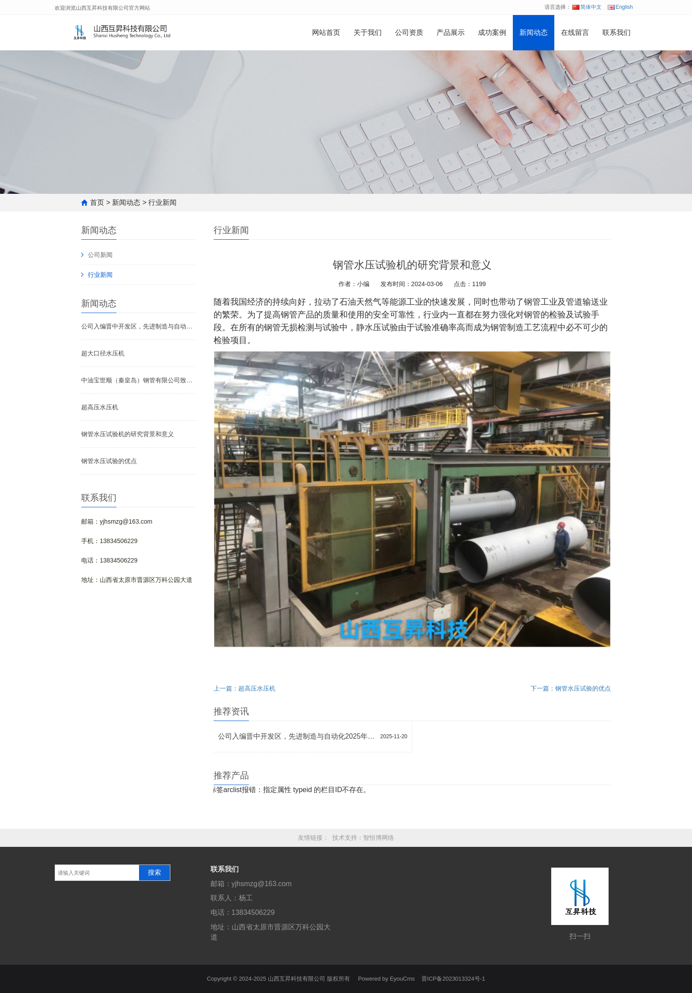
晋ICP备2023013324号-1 (453, 978)
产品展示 (450, 32)
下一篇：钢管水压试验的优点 (570, 688)
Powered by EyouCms (386, 978)
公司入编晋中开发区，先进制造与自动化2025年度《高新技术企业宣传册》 (138, 326)
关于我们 (368, 32)
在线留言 (575, 32)
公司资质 (409, 32)
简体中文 (587, 7)
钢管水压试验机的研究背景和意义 (127, 434)
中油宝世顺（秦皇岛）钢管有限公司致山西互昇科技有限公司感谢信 (138, 380)
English (620, 7)
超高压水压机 (99, 407)
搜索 (154, 872)
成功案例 (492, 32)
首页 (97, 202)
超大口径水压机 (102, 353)
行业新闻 (162, 202)
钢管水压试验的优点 (109, 460)
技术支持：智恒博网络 (363, 837)
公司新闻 (100, 254)
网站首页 (326, 32)
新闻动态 (533, 32)
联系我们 (616, 32)
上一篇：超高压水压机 (244, 688)
